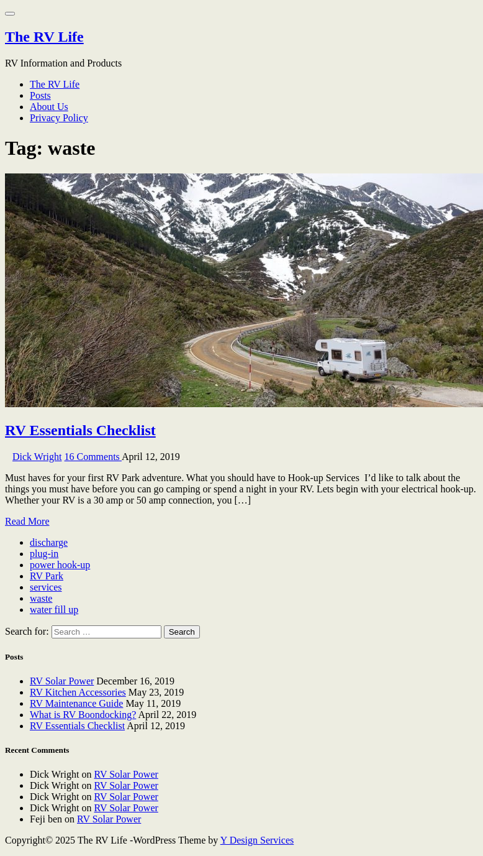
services (46, 587)
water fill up (54, 609)
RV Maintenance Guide (76, 703)
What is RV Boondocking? (83, 714)
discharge (49, 542)
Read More (27, 521)
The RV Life (44, 37)
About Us (49, 106)
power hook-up (60, 564)
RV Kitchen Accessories (78, 692)
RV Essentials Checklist (80, 430)
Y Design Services (257, 840)
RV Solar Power (62, 681)
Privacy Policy (59, 118)
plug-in (44, 553)
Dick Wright (37, 456)
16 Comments (93, 456)
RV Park (46, 576)
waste (41, 598)
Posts (40, 95)
